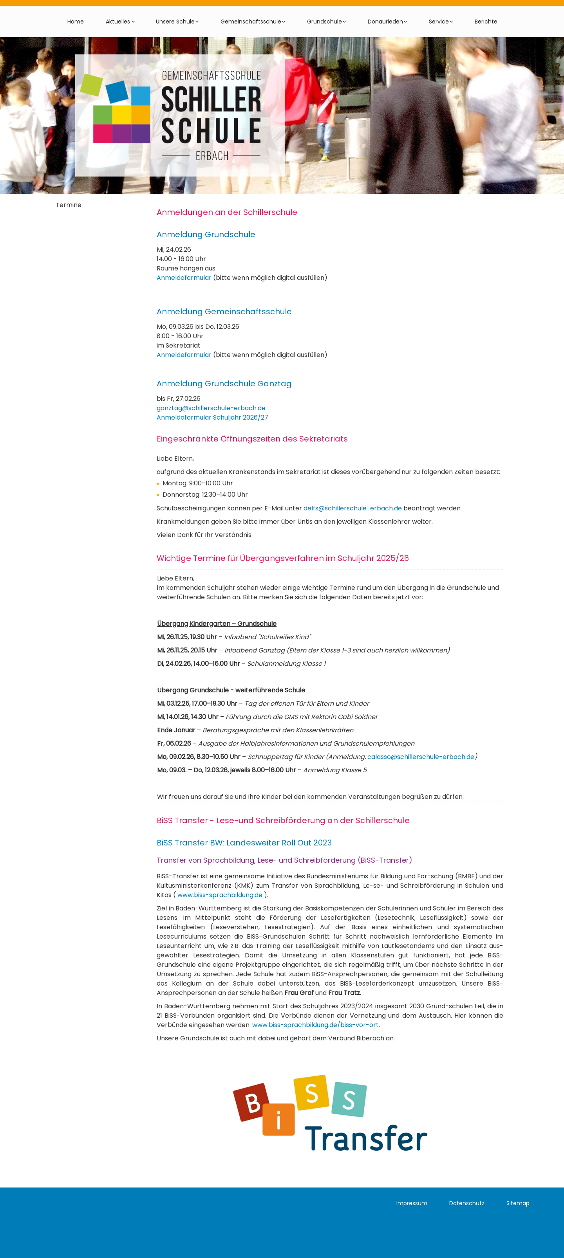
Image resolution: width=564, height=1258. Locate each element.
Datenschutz (466, 1203)
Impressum (411, 1203)
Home (75, 21)
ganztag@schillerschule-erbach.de (211, 408)
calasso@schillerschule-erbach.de (420, 756)
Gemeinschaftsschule (251, 21)
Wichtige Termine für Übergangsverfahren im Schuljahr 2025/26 (283, 557)
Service (439, 21)
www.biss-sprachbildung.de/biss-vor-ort (315, 1024)
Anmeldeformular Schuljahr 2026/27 (212, 417)
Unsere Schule (175, 21)
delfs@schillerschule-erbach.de (353, 508)
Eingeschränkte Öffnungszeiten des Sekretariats (252, 438)
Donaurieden (385, 21)
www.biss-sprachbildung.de (219, 894)
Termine (68, 204)
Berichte (486, 21)
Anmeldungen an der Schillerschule (227, 212)
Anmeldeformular (184, 277)
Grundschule (324, 21)
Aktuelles (118, 21)
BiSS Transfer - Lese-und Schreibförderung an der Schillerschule (283, 820)
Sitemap (518, 1203)
